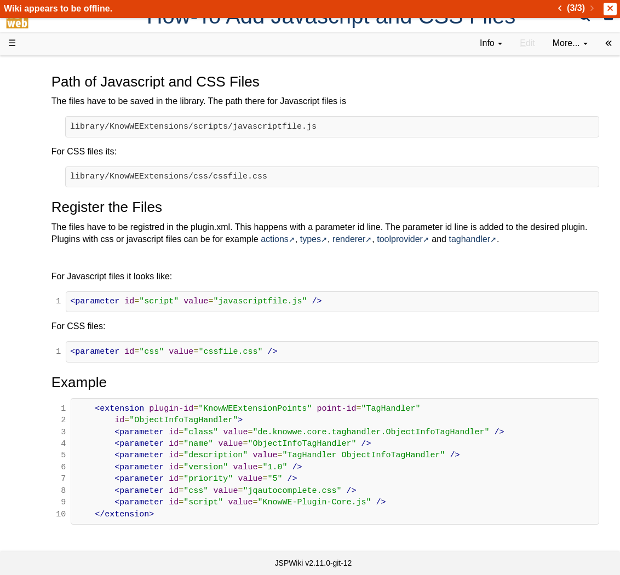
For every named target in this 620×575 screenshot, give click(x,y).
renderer (512, 239)
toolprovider (564, 239)
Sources (46, 285)
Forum (42, 335)
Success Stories (61, 111)
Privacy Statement (65, 434)
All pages (48, 384)
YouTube (47, 347)
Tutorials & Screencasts (76, 160)
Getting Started (59, 235)
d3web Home (35, 67)
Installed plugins (61, 409)
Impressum (89, 422)
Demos (44, 198)
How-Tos (47, 247)
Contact (45, 422)
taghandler (161, 251)
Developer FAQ (60, 260)
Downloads (51, 99)
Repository (51, 297)
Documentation (59, 173)
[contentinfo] (491, 43)
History (44, 123)
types (473, 239)
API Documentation (68, 273)
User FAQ (49, 186)
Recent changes (62, 396)
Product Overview (64, 86)
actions (438, 239)
